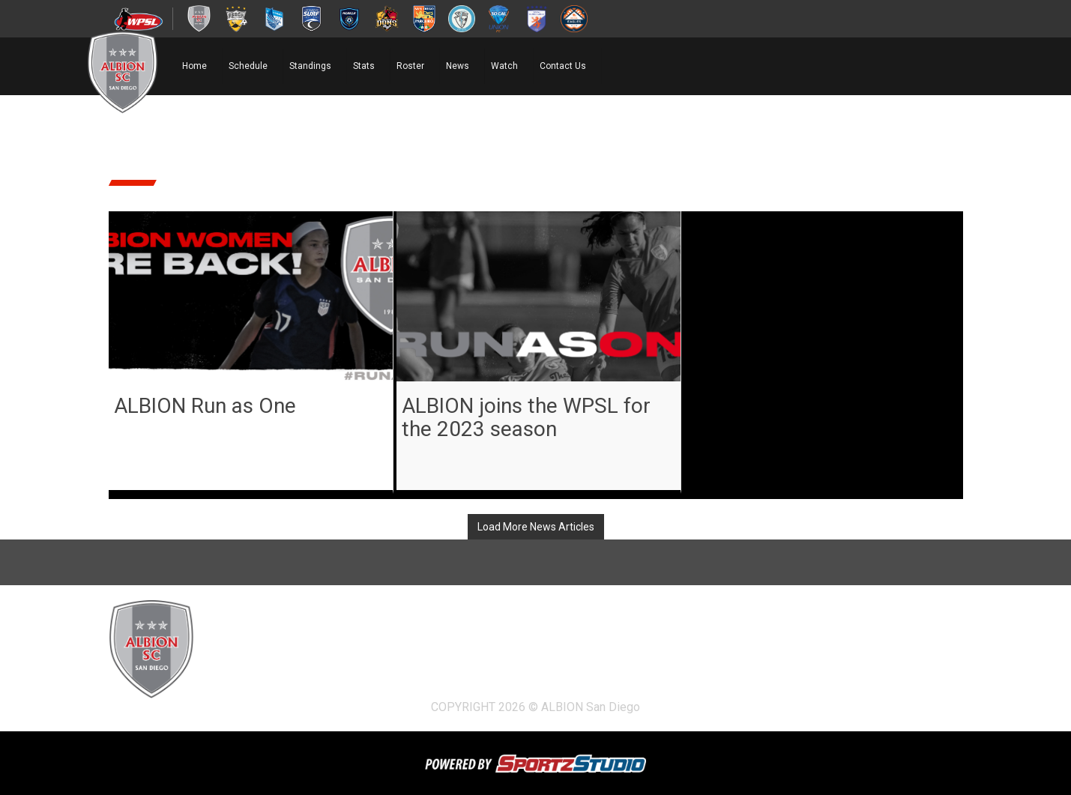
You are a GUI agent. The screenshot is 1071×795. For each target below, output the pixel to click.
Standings (310, 66)
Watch (504, 66)
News (457, 66)
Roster (410, 66)
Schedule (248, 66)
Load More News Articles (535, 527)
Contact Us (563, 66)
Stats (364, 66)
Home (194, 66)
